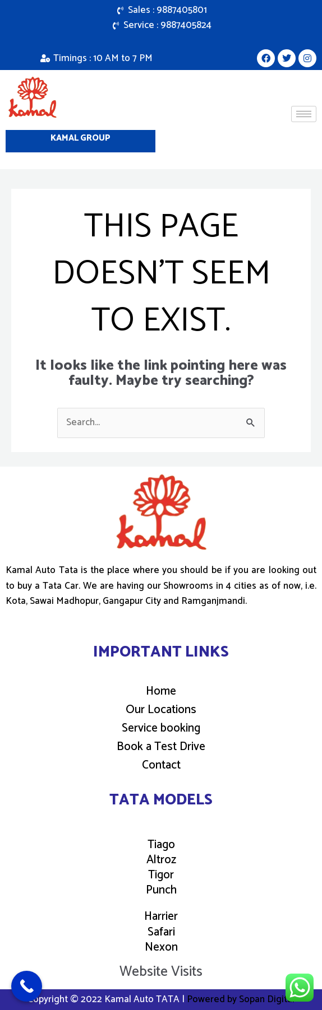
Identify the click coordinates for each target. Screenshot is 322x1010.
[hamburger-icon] (303, 114)
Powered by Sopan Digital (241, 999)
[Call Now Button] (26, 986)
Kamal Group (80, 138)
